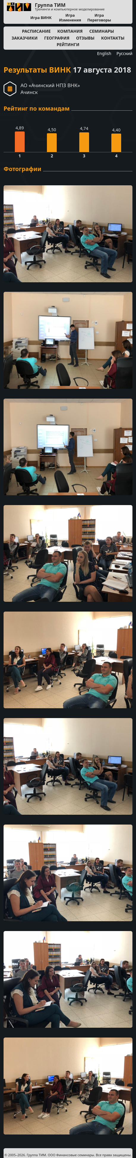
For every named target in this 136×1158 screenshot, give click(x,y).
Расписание (36, 31)
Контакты (113, 38)
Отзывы (85, 38)
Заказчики (25, 38)
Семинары (101, 31)
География (56, 38)
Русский (124, 53)
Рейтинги (68, 44)
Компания (70, 31)
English (104, 53)
